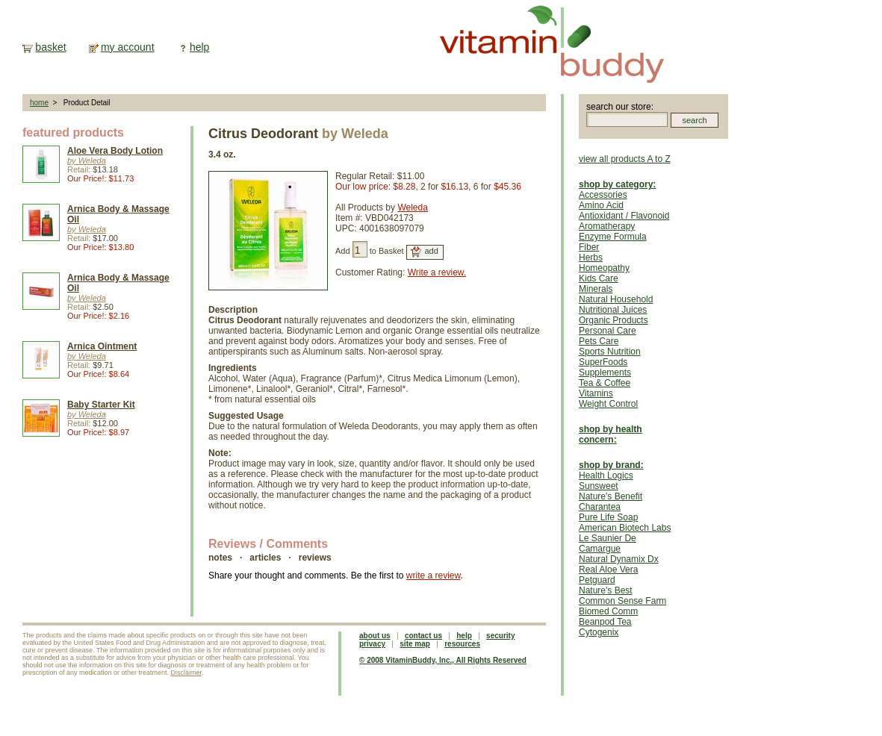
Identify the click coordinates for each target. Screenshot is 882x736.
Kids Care (598, 278)
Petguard (597, 580)
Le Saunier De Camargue (607, 543)
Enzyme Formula (613, 236)
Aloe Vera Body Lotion (115, 151)
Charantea (600, 507)
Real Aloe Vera (608, 569)
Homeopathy (604, 268)
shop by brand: (611, 465)
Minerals (595, 289)
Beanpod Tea (605, 622)
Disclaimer (186, 672)
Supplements (605, 372)
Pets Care (598, 341)
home (39, 103)
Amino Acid (601, 205)
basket (50, 47)
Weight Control (608, 404)
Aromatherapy (607, 226)
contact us (423, 635)
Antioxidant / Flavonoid (624, 215)
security (500, 635)
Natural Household (616, 299)
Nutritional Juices (613, 310)
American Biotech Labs (625, 528)
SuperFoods (603, 362)
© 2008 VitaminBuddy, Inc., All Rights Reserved (443, 660)
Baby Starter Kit (101, 404)
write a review (433, 575)
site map (415, 644)
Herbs (591, 257)
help (199, 47)
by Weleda (86, 160)
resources (462, 644)
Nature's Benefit (610, 496)
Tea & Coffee (604, 383)
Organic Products (613, 320)
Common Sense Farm (622, 601)
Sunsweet (598, 486)
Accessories (603, 195)
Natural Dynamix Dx (619, 559)
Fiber (589, 247)
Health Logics (606, 475)
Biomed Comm (608, 611)
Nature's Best (606, 590)
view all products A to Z (625, 159)
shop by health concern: (610, 434)
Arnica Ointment (102, 346)
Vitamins (596, 393)
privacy (372, 644)
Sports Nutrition (610, 351)
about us (375, 635)
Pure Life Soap (608, 517)
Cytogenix (598, 632)
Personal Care (607, 330)
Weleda (412, 207)
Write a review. (437, 272)
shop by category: (617, 184)
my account (128, 47)
